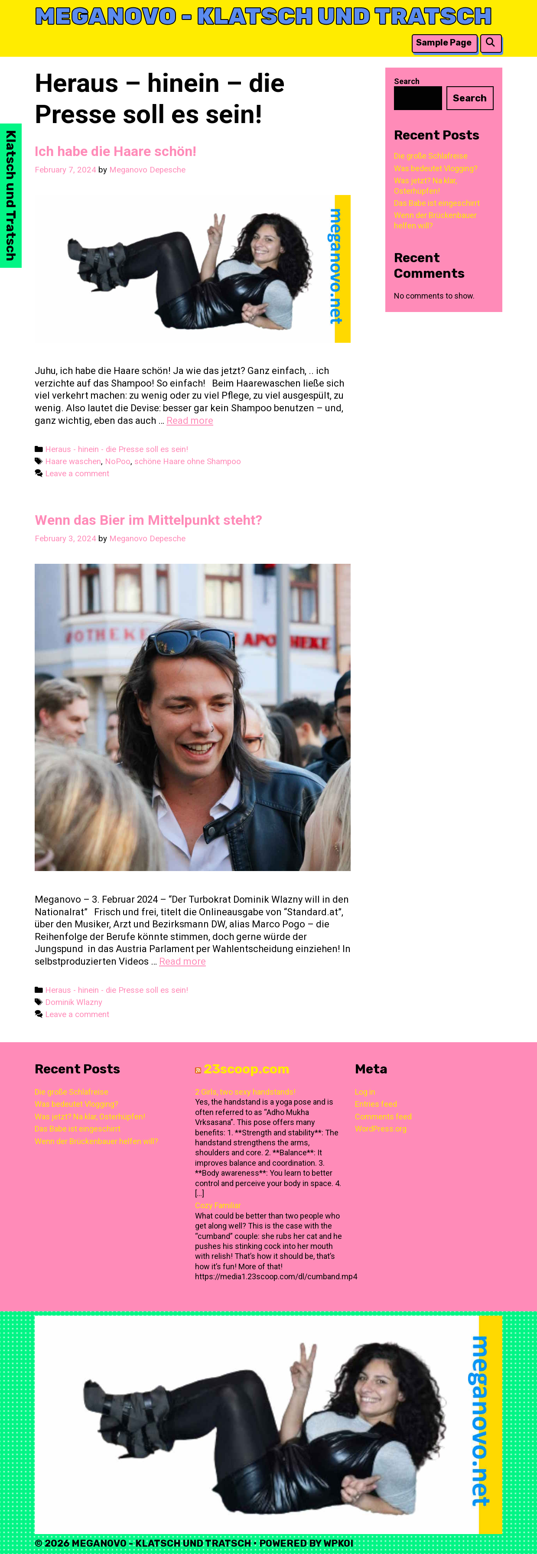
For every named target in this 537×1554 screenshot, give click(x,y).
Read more (189, 420)
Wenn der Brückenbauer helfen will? (96, 1141)
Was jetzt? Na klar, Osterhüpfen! (90, 1116)
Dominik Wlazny (73, 1002)
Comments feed (383, 1116)
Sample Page (444, 42)
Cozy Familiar (218, 1205)
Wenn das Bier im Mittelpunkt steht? (148, 520)
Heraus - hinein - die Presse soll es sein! (116, 449)
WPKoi (338, 1543)
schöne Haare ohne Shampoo (187, 461)
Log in (365, 1091)
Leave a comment (77, 473)
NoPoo (117, 461)
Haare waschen (73, 461)
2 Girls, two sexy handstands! (245, 1091)
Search (407, 81)
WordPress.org (381, 1128)
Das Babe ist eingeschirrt (437, 203)
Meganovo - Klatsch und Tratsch (263, 16)
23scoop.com (247, 1069)
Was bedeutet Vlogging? (436, 168)
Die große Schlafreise (431, 155)
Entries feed (376, 1104)
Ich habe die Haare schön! (115, 151)
